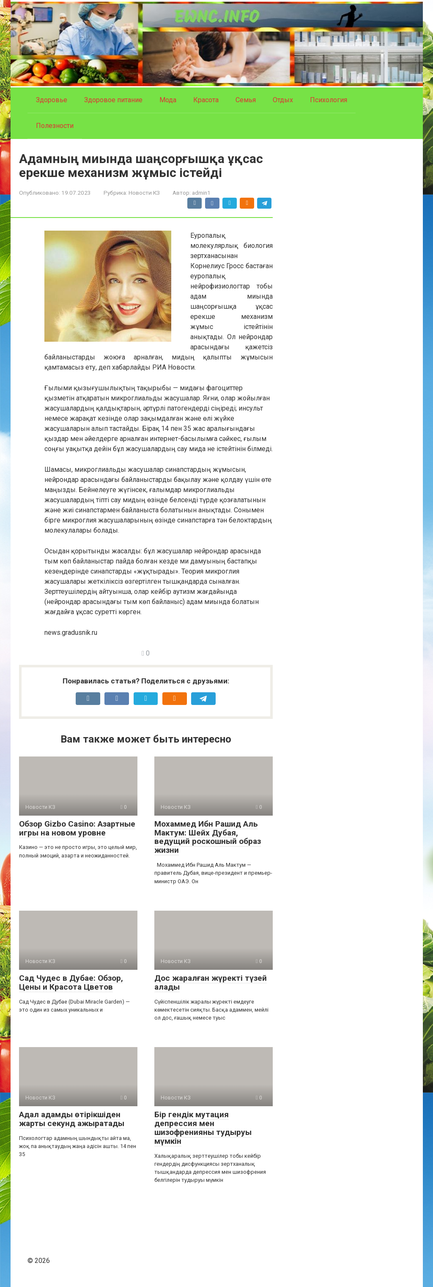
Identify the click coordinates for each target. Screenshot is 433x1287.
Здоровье (51, 100)
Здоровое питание (113, 100)
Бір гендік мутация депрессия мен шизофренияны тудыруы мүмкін (203, 1128)
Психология (328, 100)
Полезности (55, 126)
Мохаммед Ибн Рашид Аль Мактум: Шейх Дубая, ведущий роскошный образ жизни (207, 837)
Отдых (283, 100)
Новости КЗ (144, 192)
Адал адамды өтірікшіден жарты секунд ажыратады (71, 1119)
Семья (246, 100)
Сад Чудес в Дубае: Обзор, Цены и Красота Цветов (71, 982)
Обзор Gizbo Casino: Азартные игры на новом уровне (77, 828)
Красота (206, 100)
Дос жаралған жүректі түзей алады (210, 982)
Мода (167, 100)
